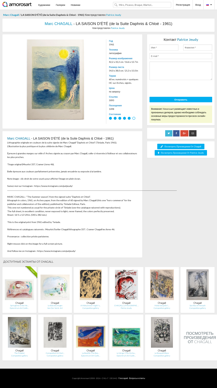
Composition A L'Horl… (55, 353)
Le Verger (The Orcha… (126, 353)
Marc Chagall (11, 14)
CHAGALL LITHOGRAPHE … (126, 305)
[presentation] (174, 89)
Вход (198, 4)
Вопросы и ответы (137, 378)
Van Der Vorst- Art (55, 308)
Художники (44, 4)
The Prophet (19, 353)
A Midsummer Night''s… (91, 305)
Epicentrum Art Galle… (19, 308)
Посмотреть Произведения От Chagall (180, 146)
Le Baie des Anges (55, 305)
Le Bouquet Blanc (162, 353)
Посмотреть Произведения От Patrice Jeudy (181, 152)
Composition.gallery (90, 308)
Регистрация (183, 4)
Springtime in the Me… (19, 305)
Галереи (60, 4)
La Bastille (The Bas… (90, 353)
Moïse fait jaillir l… (162, 305)
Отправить (180, 99)
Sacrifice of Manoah (198, 305)
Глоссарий (123, 378)
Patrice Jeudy (113, 14)
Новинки (75, 4)
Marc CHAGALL (58, 23)
